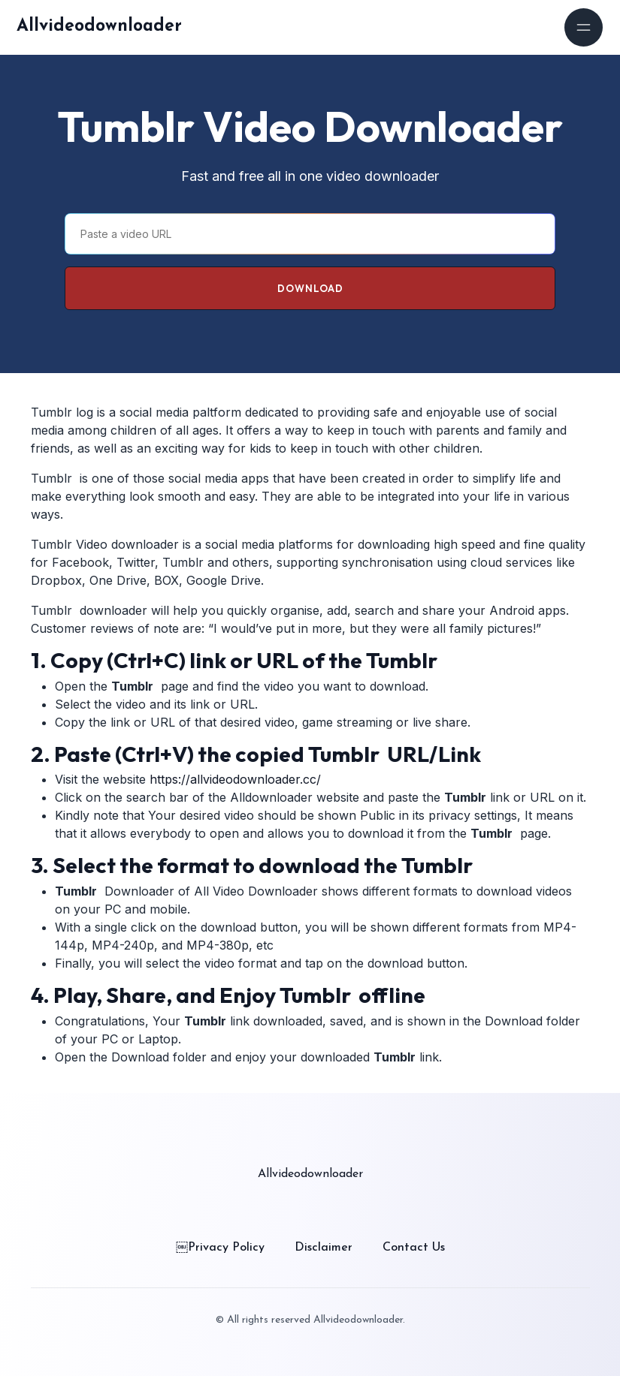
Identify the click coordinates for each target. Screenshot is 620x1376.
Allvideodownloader (99, 26)
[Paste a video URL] (310, 234)
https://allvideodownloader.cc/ (235, 779)
